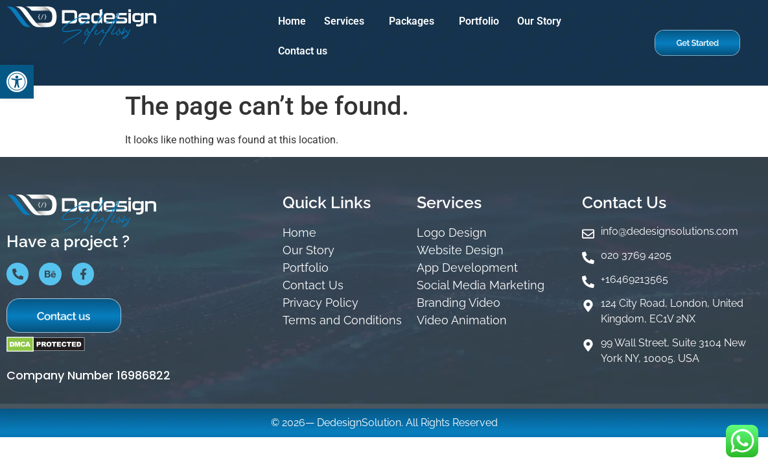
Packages (411, 21)
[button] (347, 21)
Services (344, 21)
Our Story (539, 21)
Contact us (302, 51)
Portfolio (479, 21)
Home (292, 21)
